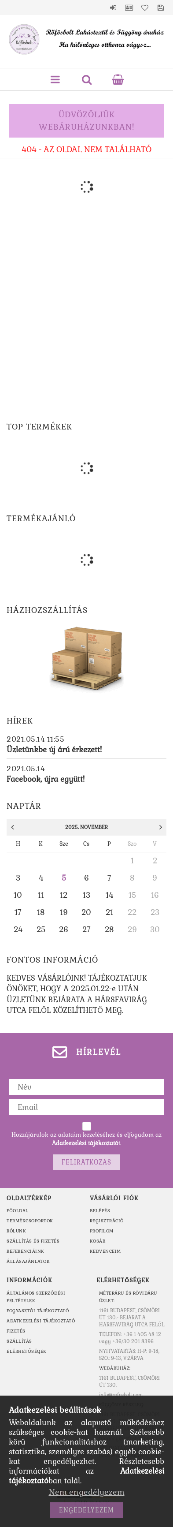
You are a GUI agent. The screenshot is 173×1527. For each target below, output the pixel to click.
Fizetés (16, 1331)
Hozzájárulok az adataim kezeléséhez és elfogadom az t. (86, 1139)
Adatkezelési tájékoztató (41, 1321)
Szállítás (19, 1341)
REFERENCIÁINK (25, 1251)
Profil (129, 7)
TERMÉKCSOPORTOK (30, 1221)
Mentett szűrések (160, 7)
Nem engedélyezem (87, 1492)
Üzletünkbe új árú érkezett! (54, 749)
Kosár (98, 1241)
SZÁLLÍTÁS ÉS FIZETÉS (33, 1241)
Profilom (102, 1231)
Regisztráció (107, 1221)
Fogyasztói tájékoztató (38, 1311)
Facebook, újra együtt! (46, 779)
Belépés (113, 7)
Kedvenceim (105, 1251)
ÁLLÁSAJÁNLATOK (28, 1261)
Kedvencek (144, 7)
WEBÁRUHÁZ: (115, 1368)
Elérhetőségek (27, 1351)
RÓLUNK (16, 1231)
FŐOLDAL (18, 1210)
